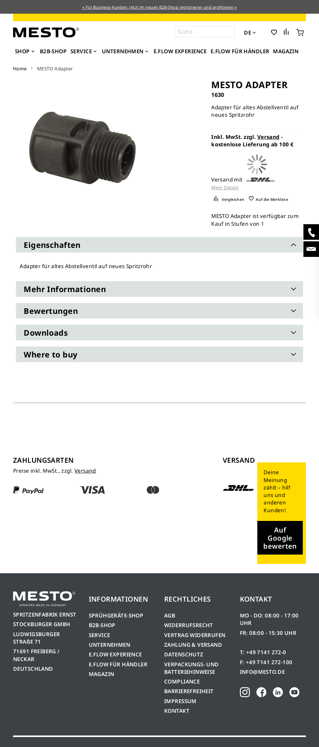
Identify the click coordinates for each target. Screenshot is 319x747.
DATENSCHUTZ (183, 654)
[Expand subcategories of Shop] (33, 51)
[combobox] (204, 31)
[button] (263, 32)
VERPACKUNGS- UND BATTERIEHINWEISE (191, 668)
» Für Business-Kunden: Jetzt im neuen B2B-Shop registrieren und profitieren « (159, 7)
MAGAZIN (101, 674)
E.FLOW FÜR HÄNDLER (118, 664)
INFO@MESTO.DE (262, 671)
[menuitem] (25, 51)
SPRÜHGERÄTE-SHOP (116, 615)
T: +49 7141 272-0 (263, 652)
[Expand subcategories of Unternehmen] (147, 51)
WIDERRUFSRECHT (188, 625)
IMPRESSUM (180, 701)
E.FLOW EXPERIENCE (115, 654)
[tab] (159, 245)
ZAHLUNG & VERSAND (193, 644)
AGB (169, 615)
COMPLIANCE (182, 681)
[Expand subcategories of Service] (95, 51)
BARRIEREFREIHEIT (189, 691)
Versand (268, 136)
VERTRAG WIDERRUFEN (195, 635)
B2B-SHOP (102, 625)
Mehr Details (225, 188)
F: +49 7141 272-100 (266, 662)
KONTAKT (176, 710)
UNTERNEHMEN (110, 644)
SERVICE (99, 635)
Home (20, 68)
